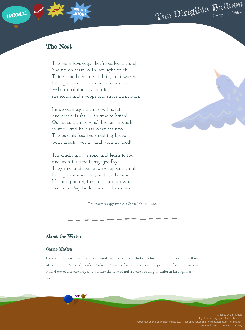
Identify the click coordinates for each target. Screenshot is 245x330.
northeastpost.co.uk (217, 321)
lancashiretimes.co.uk (171, 321)
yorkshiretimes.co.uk (147, 321)
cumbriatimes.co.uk (194, 321)
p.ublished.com (234, 318)
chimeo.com (235, 321)
